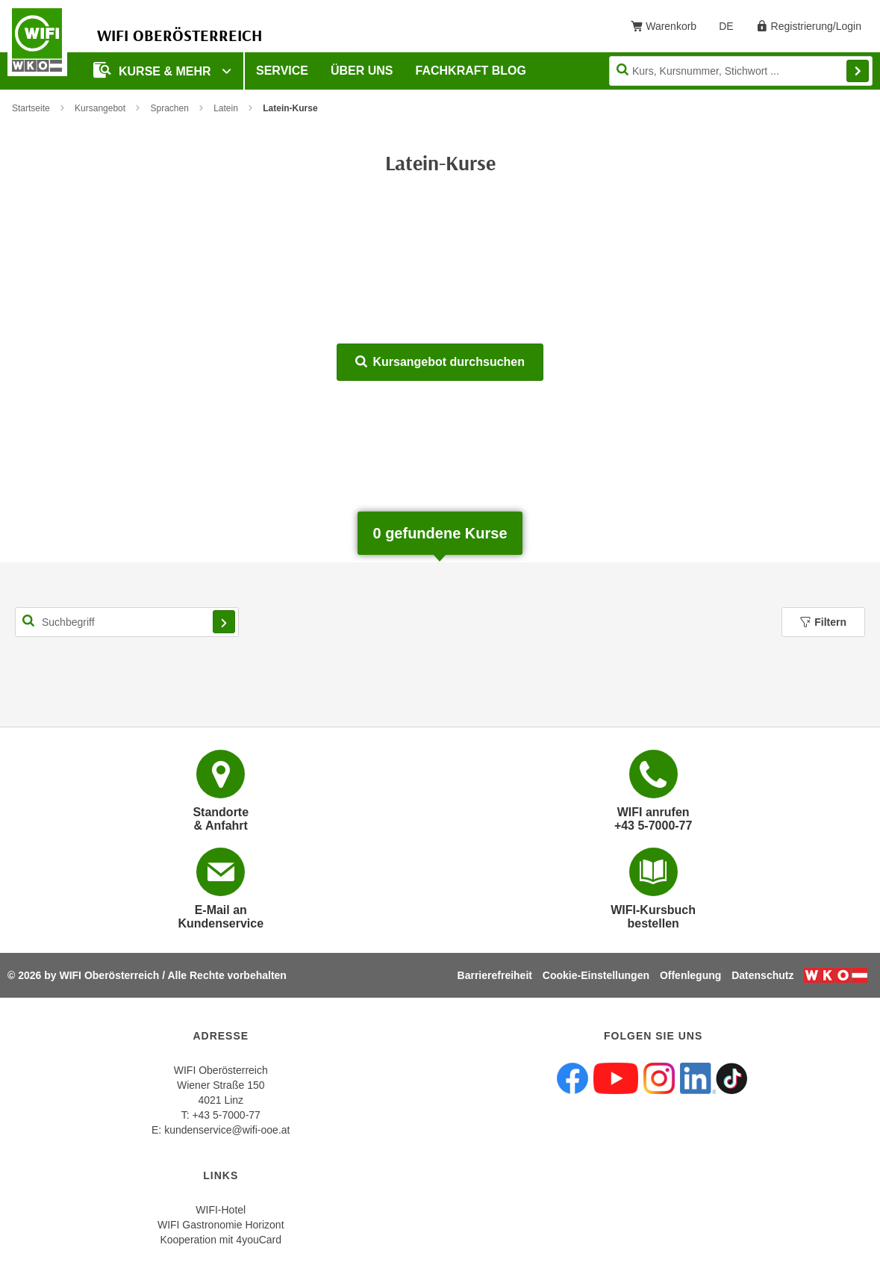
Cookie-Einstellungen (596, 975)
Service (282, 70)
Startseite (31, 108)
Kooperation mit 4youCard (220, 1240)
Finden (857, 71)
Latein (225, 108)
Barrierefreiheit (495, 975)
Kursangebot (100, 108)
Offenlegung (690, 975)
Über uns (362, 70)
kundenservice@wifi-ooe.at (227, 1130)
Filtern (823, 622)
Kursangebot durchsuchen (440, 361)
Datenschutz (762, 975)
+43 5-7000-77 (226, 1115)
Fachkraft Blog (471, 70)
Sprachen (169, 108)
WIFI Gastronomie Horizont (220, 1225)
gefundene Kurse (439, 533)
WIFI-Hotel (221, 1210)
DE (731, 29)
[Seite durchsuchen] (741, 71)
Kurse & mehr (153, 69)
